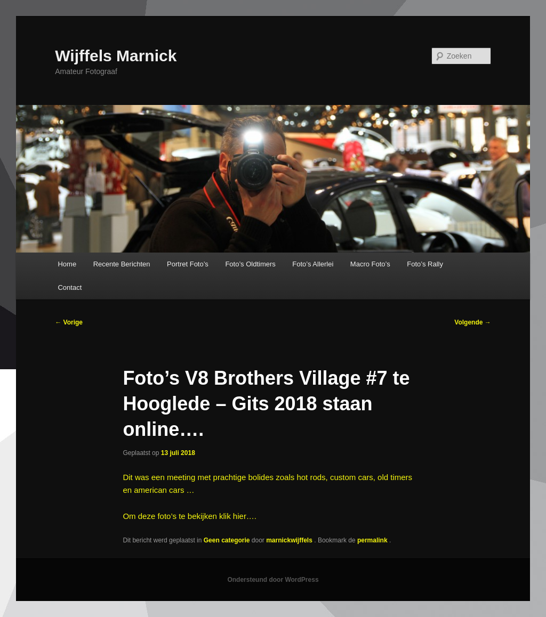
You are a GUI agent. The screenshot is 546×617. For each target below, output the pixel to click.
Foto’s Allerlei (312, 264)
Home (67, 264)
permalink (373, 540)
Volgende (472, 322)
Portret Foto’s (187, 264)
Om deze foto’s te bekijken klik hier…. (189, 516)
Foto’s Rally (425, 264)
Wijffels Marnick (115, 55)
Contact (70, 287)
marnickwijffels (290, 540)
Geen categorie (227, 540)
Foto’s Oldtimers (250, 264)
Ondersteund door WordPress (272, 579)
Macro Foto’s (370, 264)
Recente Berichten (121, 264)
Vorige (69, 322)
